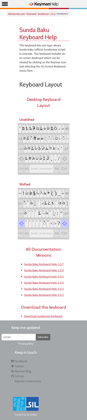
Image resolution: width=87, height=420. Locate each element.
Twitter (19, 366)
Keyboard (31, 13)
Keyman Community (28, 381)
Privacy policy (25, 343)
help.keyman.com (16, 13)
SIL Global (32, 414)
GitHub (19, 376)
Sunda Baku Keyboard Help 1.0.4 (44, 283)
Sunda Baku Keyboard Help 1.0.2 (44, 295)
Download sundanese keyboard (43, 316)
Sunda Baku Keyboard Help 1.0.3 (44, 289)
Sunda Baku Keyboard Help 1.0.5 (44, 276)
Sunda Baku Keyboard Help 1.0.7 (44, 264)
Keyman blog (23, 371)
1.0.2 (53, 13)
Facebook (21, 361)
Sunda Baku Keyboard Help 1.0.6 (44, 270)
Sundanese (43, 13)
